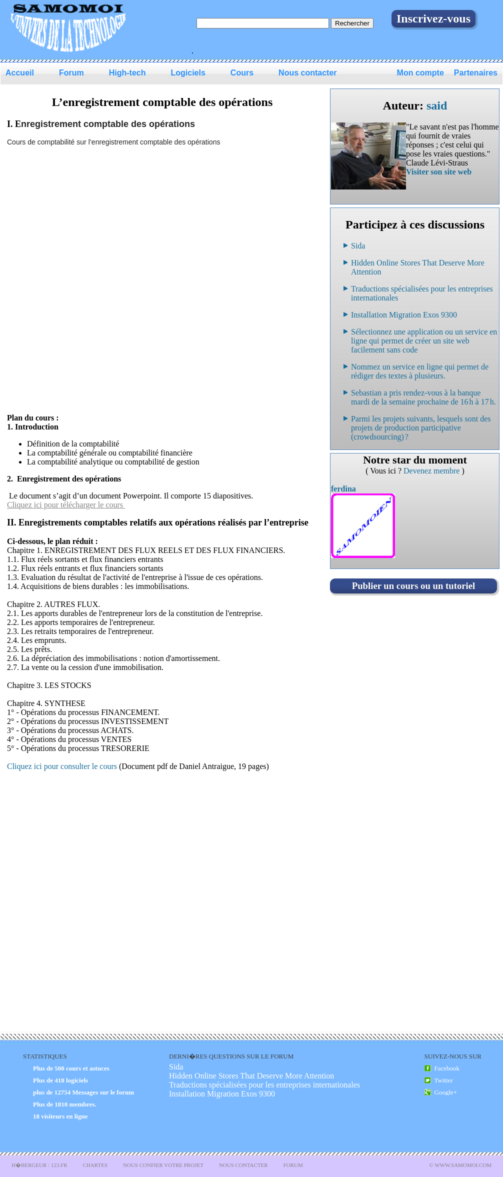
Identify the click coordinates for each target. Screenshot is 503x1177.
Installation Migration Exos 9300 (404, 314)
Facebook (447, 1068)
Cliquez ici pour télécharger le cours (66, 504)
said (436, 105)
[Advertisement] (120, 284)
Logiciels (187, 72)
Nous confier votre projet (163, 1165)
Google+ (446, 1092)
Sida (358, 246)
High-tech (127, 72)
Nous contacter (307, 72)
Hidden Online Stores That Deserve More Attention (251, 1076)
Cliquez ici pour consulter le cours (63, 766)
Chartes (95, 1165)
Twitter (443, 1080)
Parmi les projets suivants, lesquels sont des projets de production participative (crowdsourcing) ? (421, 427)
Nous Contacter (243, 1165)
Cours (242, 72)
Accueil (20, 72)
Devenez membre (433, 470)
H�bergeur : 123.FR (40, 1165)
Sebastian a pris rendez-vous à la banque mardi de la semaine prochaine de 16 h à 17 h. (423, 397)
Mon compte (420, 72)
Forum (71, 72)
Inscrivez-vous (433, 18)
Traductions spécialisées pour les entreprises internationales (264, 1084)
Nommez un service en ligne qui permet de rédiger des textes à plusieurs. (419, 371)
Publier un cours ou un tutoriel (413, 585)
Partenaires (476, 72)
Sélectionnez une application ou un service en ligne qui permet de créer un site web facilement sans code (424, 341)
